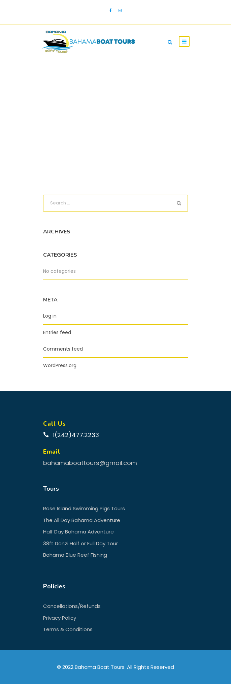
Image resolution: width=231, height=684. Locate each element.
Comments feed (63, 349)
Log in (50, 316)
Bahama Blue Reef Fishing (75, 554)
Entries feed (57, 332)
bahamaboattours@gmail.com (90, 463)
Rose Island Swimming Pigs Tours (84, 508)
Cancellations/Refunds (72, 606)
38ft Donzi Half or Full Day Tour (80, 543)
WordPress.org (59, 365)
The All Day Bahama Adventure (81, 520)
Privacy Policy (59, 617)
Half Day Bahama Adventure (78, 531)
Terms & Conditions (68, 629)
